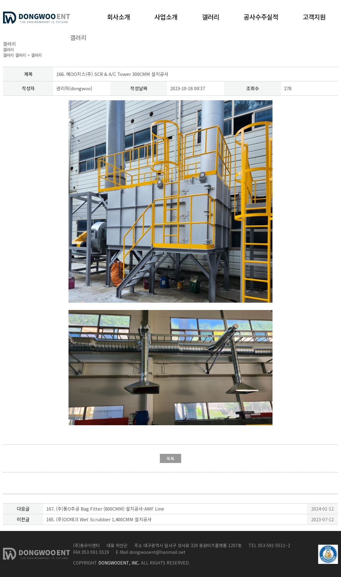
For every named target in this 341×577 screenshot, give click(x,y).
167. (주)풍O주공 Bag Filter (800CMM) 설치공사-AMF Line (105, 508)
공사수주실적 (261, 16)
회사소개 (118, 16)
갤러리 (210, 16)
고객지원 (314, 16)
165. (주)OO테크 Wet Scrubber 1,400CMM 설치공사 (99, 519)
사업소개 (166, 16)
